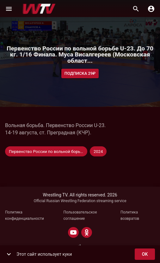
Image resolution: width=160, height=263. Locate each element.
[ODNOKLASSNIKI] (86, 232)
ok (145, 254)
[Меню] (8, 8)
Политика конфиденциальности (24, 215)
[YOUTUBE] (73, 232)
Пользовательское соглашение (80, 215)
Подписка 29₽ (80, 74)
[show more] (8, 254)
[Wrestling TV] (39, 9)
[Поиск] (136, 8)
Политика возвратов (129, 215)
